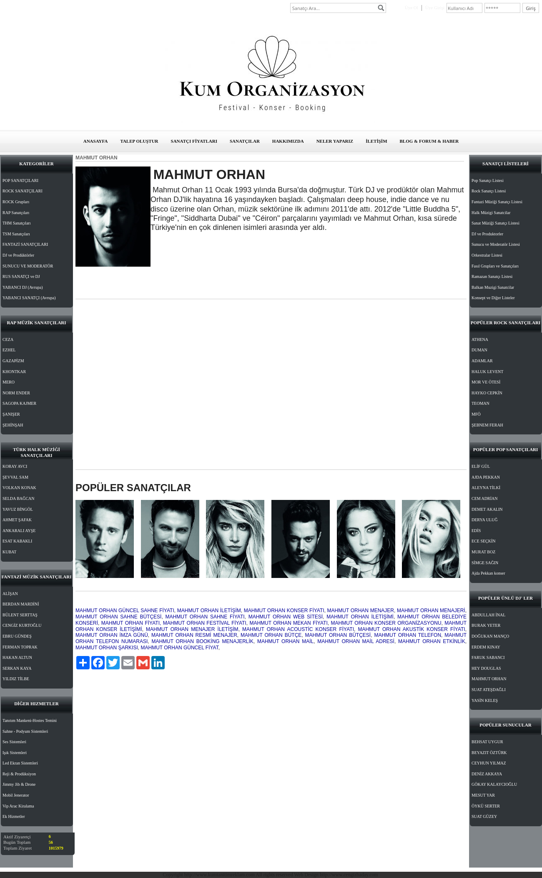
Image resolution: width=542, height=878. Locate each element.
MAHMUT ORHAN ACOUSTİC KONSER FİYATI (298, 629)
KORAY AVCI (15, 466)
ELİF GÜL (481, 466)
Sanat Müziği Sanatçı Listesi (495, 223)
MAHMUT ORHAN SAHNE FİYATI (205, 617)
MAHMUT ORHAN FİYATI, (131, 623)
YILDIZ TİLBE (16, 678)
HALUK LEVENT (487, 371)
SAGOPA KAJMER (19, 403)
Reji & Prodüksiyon (19, 774)
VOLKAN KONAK (19, 487)
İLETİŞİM (376, 141)
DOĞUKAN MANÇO (490, 636)
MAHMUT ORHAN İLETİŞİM (209, 610)
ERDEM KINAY (486, 647)
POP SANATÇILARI (20, 180)
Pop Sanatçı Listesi (488, 180)
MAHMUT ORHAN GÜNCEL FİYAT (179, 648)
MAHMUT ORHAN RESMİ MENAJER (194, 635)
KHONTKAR (14, 371)
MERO (9, 382)
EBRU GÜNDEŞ (17, 636)
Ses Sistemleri (14, 741)
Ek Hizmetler (14, 816)
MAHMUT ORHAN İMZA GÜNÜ (111, 635)
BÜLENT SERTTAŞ (20, 615)
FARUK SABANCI (488, 657)
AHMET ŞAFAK (17, 519)
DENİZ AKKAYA (487, 774)
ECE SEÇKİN (484, 541)
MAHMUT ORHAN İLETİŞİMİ (360, 617)
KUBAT (9, 552)
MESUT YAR (483, 795)
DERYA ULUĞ (485, 519)
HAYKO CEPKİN (487, 393)
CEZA (8, 339)
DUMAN (479, 350)
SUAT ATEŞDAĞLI (489, 689)
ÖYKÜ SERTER (486, 806)
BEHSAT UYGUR (487, 741)
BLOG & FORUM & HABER (429, 141)
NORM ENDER (16, 393)
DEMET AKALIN (487, 509)
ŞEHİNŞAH (13, 425)
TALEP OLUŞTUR (139, 141)
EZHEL (9, 350)
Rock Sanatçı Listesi (489, 191)
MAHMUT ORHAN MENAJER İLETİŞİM (192, 629)
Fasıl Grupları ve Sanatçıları (495, 266)
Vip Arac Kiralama (18, 806)
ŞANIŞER (11, 414)
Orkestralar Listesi (487, 255)
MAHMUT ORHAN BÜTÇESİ (338, 635)
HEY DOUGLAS (486, 668)
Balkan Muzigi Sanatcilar (493, 287)
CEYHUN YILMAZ (489, 763)
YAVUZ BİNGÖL (18, 509)
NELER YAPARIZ (335, 141)
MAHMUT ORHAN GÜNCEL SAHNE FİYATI (124, 610)
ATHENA (480, 339)
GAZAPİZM (13, 360)
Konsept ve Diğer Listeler (493, 297)
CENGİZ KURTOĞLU (22, 625)
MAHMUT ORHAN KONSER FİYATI (284, 610)
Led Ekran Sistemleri (20, 763)
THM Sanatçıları (16, 223)
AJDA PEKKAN (486, 477)
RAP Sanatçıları (16, 212)
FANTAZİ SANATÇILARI (25, 244)
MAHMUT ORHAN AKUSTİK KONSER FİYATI (411, 629)
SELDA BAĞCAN (18, 498)
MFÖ (476, 414)
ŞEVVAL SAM (15, 477)
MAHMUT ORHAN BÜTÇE (271, 635)
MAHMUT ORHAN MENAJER (360, 610)
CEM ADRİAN (485, 498)
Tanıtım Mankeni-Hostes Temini (30, 720)
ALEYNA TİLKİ (486, 487)
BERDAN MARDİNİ (21, 604)
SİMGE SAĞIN (485, 562)
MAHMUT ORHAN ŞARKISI (106, 648)
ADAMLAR (482, 360)
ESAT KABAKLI (17, 541)
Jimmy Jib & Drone (19, 784)
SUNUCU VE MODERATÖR (28, 266)
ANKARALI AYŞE (19, 530)
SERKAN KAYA (17, 668)
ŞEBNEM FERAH (487, 425)
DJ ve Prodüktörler (18, 255)
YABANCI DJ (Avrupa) (23, 287)
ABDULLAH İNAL (488, 615)
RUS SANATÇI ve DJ (21, 276)
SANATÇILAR (245, 141)
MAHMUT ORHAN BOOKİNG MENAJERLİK (202, 641)
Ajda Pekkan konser (488, 573)
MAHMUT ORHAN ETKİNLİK (431, 641)
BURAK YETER (486, 625)
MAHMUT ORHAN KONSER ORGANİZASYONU (386, 623)
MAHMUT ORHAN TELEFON (407, 635)
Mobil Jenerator (16, 795)
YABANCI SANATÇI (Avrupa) (29, 297)
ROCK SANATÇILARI (23, 191)
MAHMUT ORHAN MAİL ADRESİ (355, 641)
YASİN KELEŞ (485, 700)
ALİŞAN (10, 593)
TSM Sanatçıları (16, 234)
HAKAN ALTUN (17, 657)
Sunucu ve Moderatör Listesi (496, 244)
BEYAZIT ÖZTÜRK (489, 752)
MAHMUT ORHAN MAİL (285, 641)
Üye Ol (411, 7)
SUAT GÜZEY (484, 816)
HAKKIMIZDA (288, 141)
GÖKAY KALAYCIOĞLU (494, 784)
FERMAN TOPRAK (20, 647)
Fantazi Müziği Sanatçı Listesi (497, 201)
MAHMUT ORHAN (489, 678)
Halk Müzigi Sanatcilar (491, 212)
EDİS (476, 530)
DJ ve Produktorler (487, 234)
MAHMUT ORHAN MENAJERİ (431, 610)
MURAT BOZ (483, 552)
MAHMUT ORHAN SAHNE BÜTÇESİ (118, 617)
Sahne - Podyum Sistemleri (25, 731)
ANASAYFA (95, 141)
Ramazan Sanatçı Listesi (492, 276)
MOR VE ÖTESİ (486, 382)
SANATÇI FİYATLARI (194, 141)
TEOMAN (480, 403)
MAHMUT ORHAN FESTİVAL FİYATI (204, 623)
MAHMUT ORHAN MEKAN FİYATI (288, 623)
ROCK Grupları (16, 201)
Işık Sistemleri (15, 752)
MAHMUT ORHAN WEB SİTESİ (285, 617)
